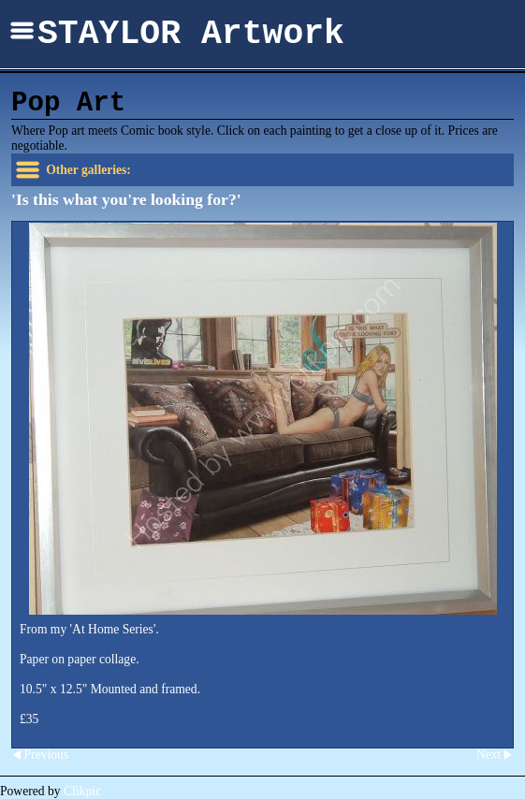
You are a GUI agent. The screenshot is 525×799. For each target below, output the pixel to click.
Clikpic (82, 791)
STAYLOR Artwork (190, 34)
